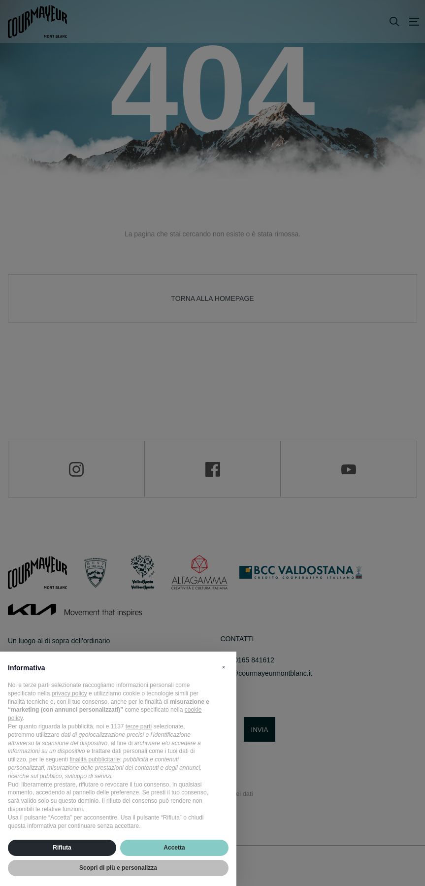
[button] (223, 667)
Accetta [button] (174, 847)
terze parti (139, 726)
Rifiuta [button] (62, 847)
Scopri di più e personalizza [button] (118, 867)
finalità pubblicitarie (94, 759)
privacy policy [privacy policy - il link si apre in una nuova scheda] (69, 693)
